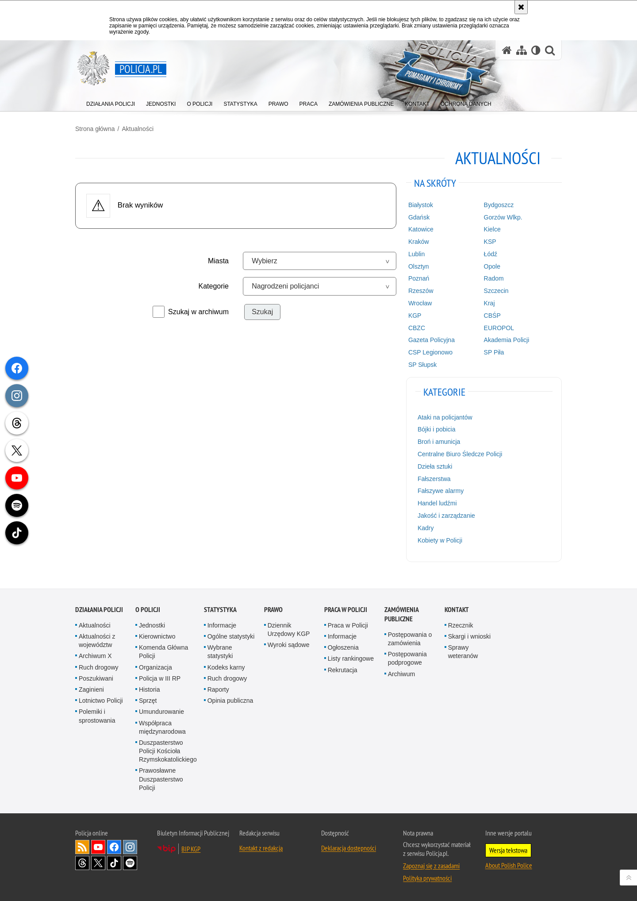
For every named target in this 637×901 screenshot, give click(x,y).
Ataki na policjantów (445, 417)
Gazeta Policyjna (431, 339)
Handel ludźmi (437, 503)
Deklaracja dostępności (348, 847)
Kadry (426, 527)
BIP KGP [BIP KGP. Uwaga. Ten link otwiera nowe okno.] (190, 848)
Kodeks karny (226, 667)
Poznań (418, 278)
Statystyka (220, 609)
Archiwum (401, 674)
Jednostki (152, 625)
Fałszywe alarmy (441, 490)
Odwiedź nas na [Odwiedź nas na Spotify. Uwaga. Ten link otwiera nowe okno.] (130, 863)
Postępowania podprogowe (407, 658)
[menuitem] (110, 102)
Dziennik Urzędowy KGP (289, 629)
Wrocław (420, 303)
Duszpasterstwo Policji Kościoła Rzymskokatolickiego (168, 751)
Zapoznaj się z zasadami (431, 865)
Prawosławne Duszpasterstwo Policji (161, 779)
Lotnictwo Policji (101, 700)
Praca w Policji (345, 609)
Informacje (221, 625)
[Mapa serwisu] (521, 50)
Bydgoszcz (499, 204)
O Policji (147, 609)
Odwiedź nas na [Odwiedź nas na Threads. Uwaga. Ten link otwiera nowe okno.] (82, 863)
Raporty (218, 689)
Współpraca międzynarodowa (162, 727)
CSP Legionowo (430, 352)
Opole (492, 266)
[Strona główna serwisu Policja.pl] (507, 50)
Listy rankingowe (351, 658)
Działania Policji (99, 609)
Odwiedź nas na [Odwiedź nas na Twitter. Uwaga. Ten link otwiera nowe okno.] (98, 863)
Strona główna (95, 128)
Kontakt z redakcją (261, 847)
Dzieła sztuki (435, 466)
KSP (490, 241)
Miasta (218, 261)
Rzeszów (421, 290)
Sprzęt (148, 700)
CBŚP (492, 315)
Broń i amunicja (439, 441)
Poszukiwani (96, 678)
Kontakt (457, 609)
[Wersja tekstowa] (536, 50)
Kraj (489, 303)
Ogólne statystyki (231, 636)
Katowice (421, 229)
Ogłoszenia (343, 647)
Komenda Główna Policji (163, 651)
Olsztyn (418, 266)
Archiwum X (95, 655)
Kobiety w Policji (440, 540)
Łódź (490, 254)
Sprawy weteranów (463, 651)
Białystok (420, 204)
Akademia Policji (507, 339)
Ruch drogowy (99, 667)
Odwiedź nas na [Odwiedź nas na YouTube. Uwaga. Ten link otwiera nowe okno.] (98, 847)
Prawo (273, 609)
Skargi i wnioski (469, 636)
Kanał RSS (82, 847)
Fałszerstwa (434, 478)
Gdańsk (419, 217)
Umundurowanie (161, 711)
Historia (149, 689)
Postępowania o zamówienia (410, 639)
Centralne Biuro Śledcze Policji (460, 454)
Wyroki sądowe (289, 644)
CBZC (416, 327)
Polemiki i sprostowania (97, 716)
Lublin (416, 254)
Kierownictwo (157, 636)
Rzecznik (460, 625)
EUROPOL (499, 327)
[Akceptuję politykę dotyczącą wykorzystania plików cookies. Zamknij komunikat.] (521, 7)
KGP (415, 315)
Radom (494, 278)
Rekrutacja (342, 670)
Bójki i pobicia (437, 429)
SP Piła (494, 352)
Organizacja (155, 667)
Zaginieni (91, 689)
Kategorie (214, 286)
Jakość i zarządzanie (446, 515)
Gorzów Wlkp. (503, 217)
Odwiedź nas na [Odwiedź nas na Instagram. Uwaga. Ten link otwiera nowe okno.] (130, 847)
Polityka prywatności (427, 878)
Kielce (492, 229)
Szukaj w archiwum (198, 312)
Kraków (418, 241)
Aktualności (137, 128)
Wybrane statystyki (220, 651)
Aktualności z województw (97, 640)
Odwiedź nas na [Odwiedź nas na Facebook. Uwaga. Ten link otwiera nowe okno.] (114, 847)
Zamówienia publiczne (401, 614)
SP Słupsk (422, 364)
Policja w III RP (159, 678)
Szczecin (496, 290)
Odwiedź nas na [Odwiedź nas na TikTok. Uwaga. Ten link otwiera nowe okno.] (114, 863)
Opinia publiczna (230, 700)
